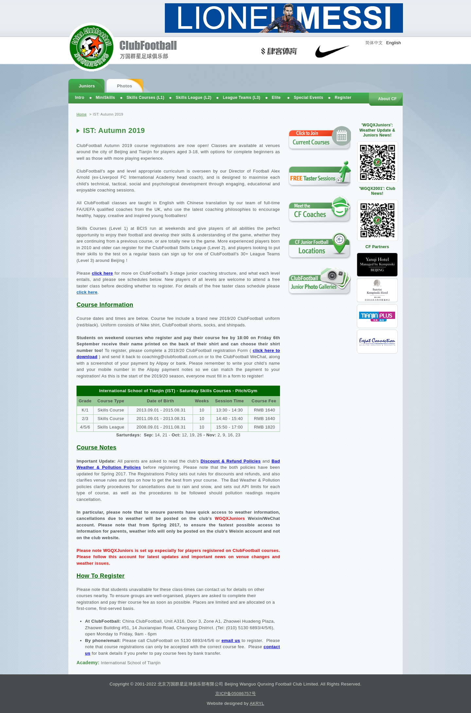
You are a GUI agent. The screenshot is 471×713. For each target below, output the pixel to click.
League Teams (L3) (241, 97)
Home (82, 114)
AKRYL (257, 703)
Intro (79, 97)
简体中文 (374, 42)
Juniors (87, 85)
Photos (124, 85)
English (393, 42)
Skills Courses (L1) (145, 97)
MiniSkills (105, 97)
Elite (276, 97)
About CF (387, 99)
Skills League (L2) (193, 97)
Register (343, 97)
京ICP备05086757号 (235, 693)
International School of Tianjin (131, 662)
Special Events (308, 97)
